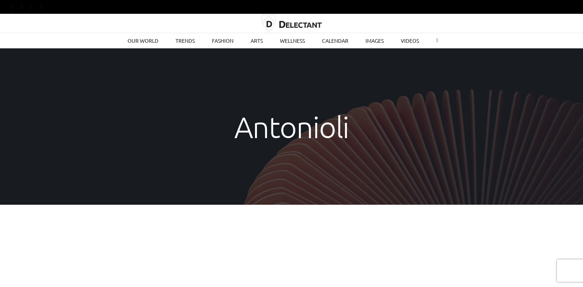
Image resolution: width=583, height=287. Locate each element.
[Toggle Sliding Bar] (437, 40)
